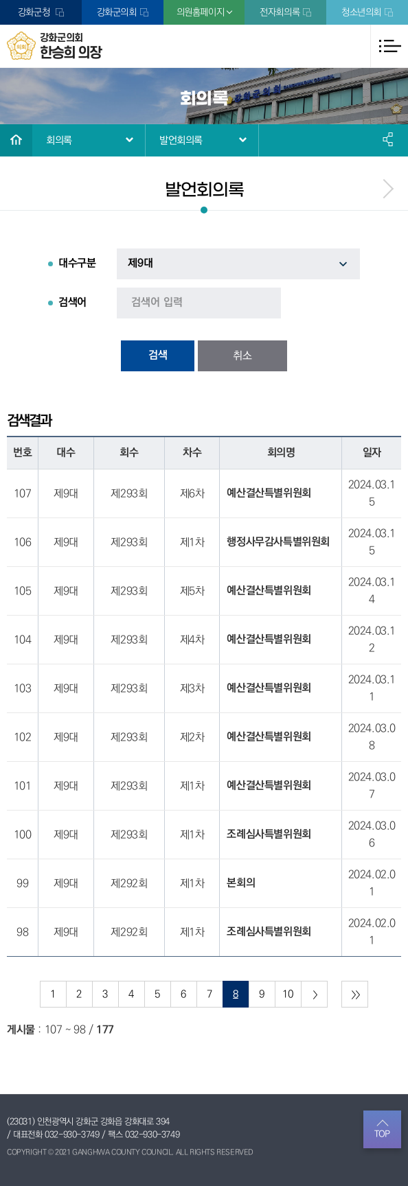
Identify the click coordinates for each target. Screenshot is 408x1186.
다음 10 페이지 (314, 994)
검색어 (72, 302)
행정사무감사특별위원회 (278, 542)
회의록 (59, 140)
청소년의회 (361, 12)
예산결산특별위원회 (268, 493)
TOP (382, 1134)
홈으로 (16, 140)
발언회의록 (181, 140)
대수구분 (76, 263)
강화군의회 (117, 12)
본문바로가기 (0, 0)
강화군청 (35, 12)
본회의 (241, 883)
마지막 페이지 (354, 994)
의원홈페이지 (201, 12)
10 (287, 994)
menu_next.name (387, 188)
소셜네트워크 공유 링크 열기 (388, 139)
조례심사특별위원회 (268, 834)
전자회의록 (279, 12)
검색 (158, 355)
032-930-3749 (72, 1134)
